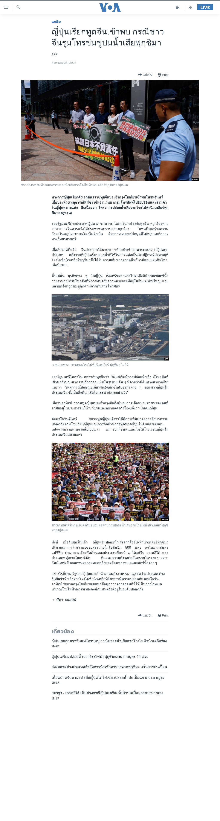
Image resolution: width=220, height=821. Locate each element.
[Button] (145, 75)
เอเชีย (56, 21)
